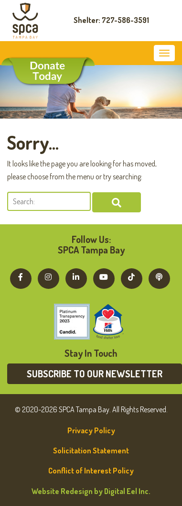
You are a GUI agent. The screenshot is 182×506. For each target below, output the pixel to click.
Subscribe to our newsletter (94, 373)
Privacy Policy (91, 430)
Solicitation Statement (91, 450)
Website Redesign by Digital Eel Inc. (91, 491)
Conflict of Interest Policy (91, 470)
